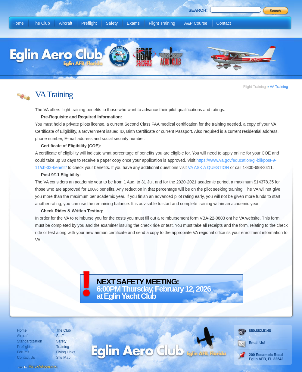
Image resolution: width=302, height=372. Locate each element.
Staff (60, 336)
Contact (223, 23)
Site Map (63, 357)
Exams (133, 23)
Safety (112, 23)
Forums (23, 352)
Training (62, 347)
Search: (198, 10)
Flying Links (65, 352)
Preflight (89, 23)
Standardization (29, 341)
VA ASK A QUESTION (208, 167)
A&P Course (195, 23)
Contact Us (26, 357)
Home (18, 23)
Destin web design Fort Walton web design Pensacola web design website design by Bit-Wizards (37, 366)
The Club (41, 23)
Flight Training (162, 23)
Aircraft (65, 23)
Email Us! (257, 343)
